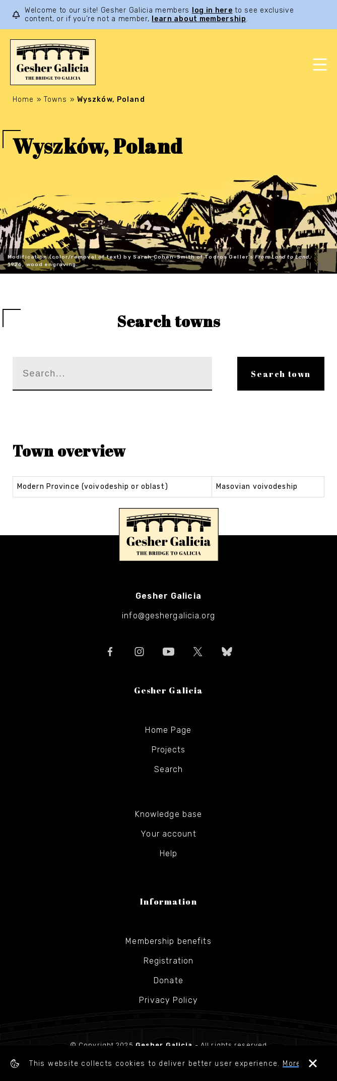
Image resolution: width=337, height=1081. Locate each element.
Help (168, 853)
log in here (212, 10)
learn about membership (199, 19)
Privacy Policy (168, 1000)
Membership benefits (168, 941)
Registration (168, 961)
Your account (168, 834)
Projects (169, 749)
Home (23, 99)
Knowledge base (169, 814)
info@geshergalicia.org (168, 615)
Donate (168, 980)
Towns (56, 99)
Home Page (168, 730)
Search (168, 769)
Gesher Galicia (169, 534)
